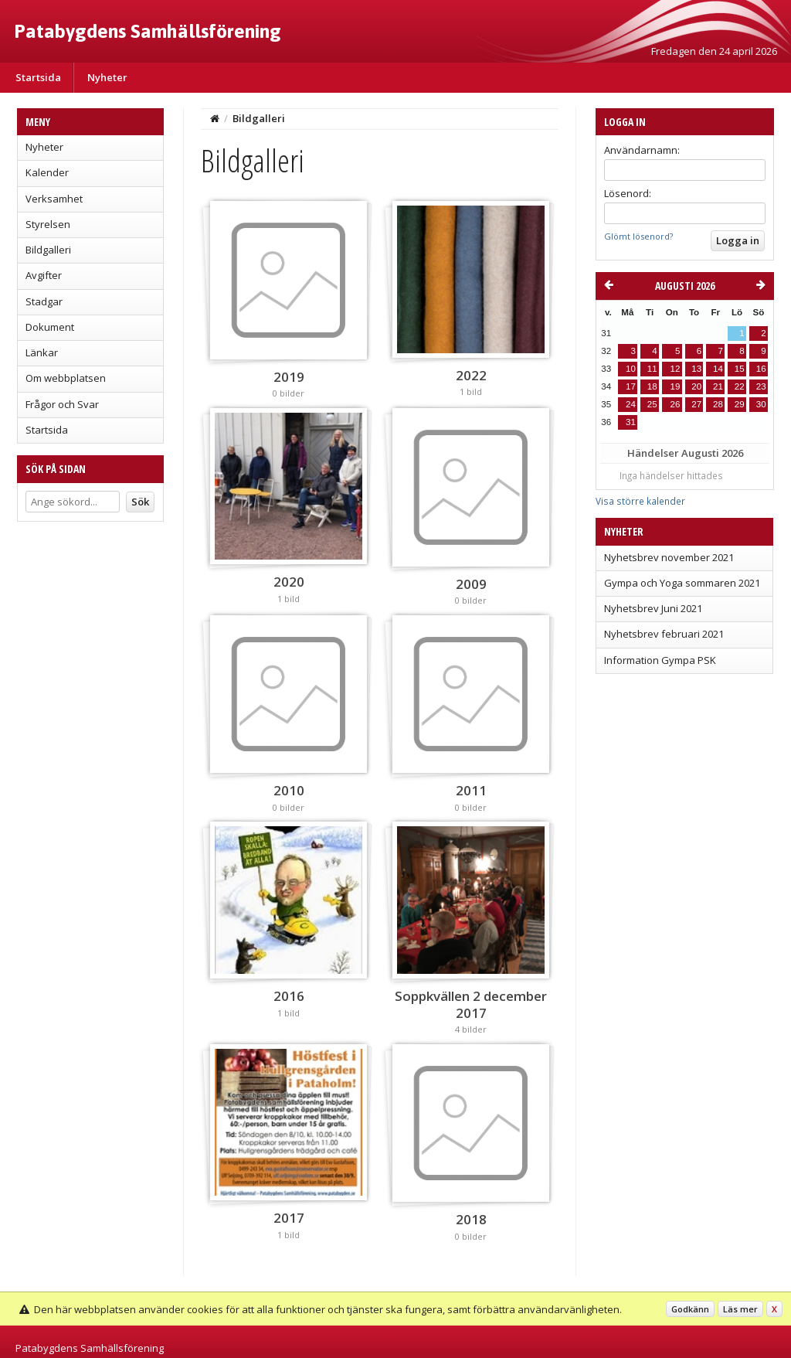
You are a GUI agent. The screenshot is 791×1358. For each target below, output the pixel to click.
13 (696, 368)
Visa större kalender (640, 501)
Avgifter (43, 275)
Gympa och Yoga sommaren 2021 (682, 583)
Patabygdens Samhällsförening (147, 31)
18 (652, 386)
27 (696, 404)
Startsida (38, 77)
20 (696, 386)
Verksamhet (54, 199)
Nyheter (107, 77)
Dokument (49, 327)
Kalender (47, 172)
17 (631, 386)
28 (718, 404)
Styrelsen (47, 224)
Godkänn (690, 1309)
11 (652, 368)
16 (761, 368)
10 (631, 368)
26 (675, 404)
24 (631, 404)
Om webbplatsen (65, 378)
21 (718, 386)
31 (631, 422)
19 (675, 386)
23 (761, 386)
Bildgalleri (48, 250)
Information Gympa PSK (660, 660)
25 (652, 404)
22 (740, 386)
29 (740, 404)
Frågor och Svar (62, 404)
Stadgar (44, 301)
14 (718, 368)
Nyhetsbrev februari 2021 (664, 634)
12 (675, 368)
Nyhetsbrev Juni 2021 (653, 608)
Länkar (41, 352)
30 (761, 404)
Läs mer (740, 1309)
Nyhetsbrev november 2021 (669, 557)
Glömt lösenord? (638, 236)
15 (740, 368)
